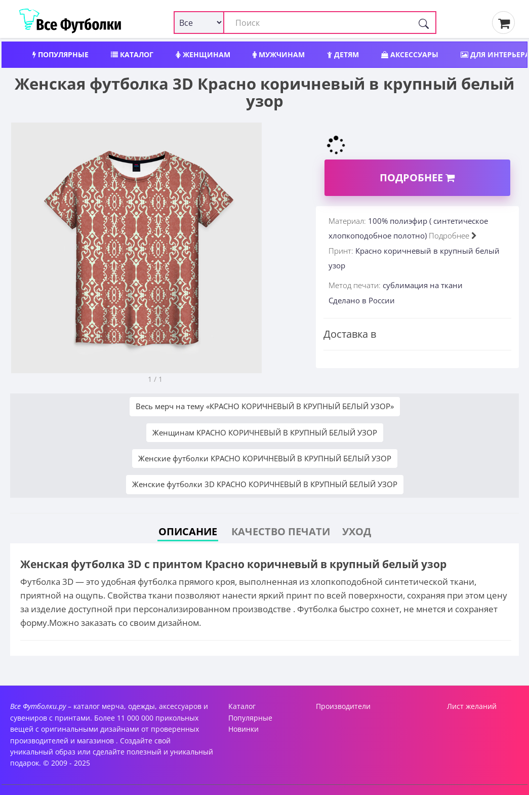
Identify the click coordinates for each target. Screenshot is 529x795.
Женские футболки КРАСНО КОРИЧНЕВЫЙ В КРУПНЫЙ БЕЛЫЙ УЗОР (264, 458)
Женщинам (203, 54)
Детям (343, 54)
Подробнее (417, 177)
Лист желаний (472, 706)
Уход (356, 531)
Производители (343, 706)
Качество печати (280, 531)
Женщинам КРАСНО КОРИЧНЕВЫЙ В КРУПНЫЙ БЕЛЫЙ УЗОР (264, 432)
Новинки (243, 729)
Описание (187, 531)
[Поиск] (423, 22)
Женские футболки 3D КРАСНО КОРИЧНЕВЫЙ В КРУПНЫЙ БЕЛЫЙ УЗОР (264, 484)
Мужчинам (279, 54)
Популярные (60, 54)
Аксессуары (409, 54)
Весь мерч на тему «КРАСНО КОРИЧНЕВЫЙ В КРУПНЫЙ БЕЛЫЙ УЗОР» (265, 406)
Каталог (132, 54)
